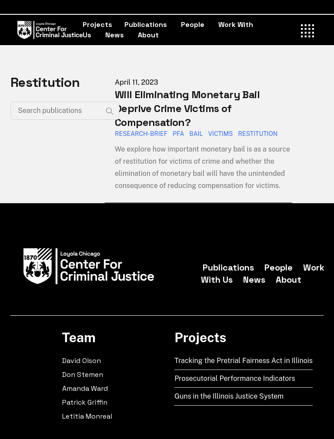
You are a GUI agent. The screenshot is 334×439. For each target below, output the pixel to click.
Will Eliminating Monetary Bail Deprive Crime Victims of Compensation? (187, 108)
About (148, 35)
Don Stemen (82, 374)
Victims (220, 133)
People (192, 24)
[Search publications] (64, 111)
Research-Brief (141, 133)
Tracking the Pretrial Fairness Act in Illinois (243, 360)
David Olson (81, 360)
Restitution (257, 133)
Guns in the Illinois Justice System (229, 396)
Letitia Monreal (87, 416)
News (114, 35)
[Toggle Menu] (308, 29)
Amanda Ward (85, 388)
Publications (145, 24)
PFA (178, 133)
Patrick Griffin (84, 402)
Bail (196, 133)
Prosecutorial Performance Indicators (234, 378)
